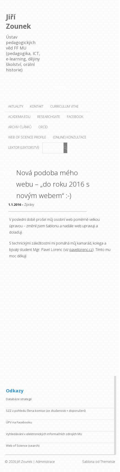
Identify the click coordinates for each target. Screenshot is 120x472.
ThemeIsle (107, 461)
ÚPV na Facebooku (19, 422)
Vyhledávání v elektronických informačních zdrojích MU (44, 434)
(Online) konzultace (69, 137)
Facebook (75, 117)
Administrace (45, 461)
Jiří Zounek (18, 21)
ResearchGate (48, 117)
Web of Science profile (27, 137)
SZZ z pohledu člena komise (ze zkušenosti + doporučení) (45, 411)
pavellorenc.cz (81, 249)
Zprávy (29, 204)
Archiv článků (20, 127)
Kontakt (36, 106)
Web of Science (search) (22, 445)
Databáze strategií (19, 399)
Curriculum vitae (64, 106)
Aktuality (15, 106)
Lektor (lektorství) (23, 147)
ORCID (43, 127)
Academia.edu (19, 117)
